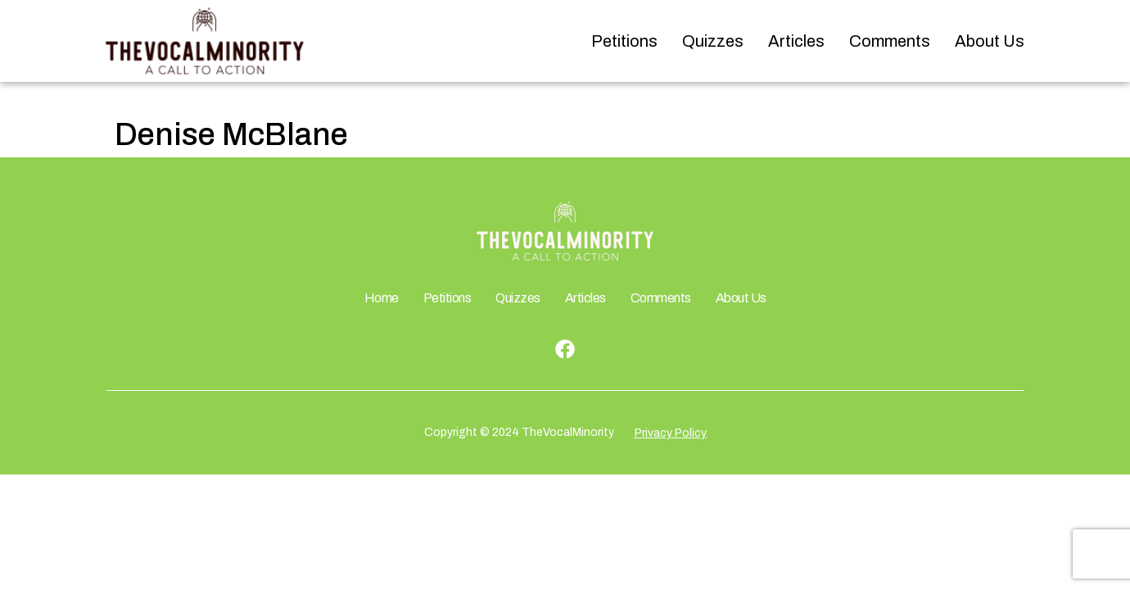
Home (381, 298)
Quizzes (713, 41)
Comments (889, 41)
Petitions (624, 41)
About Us (989, 41)
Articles (796, 41)
